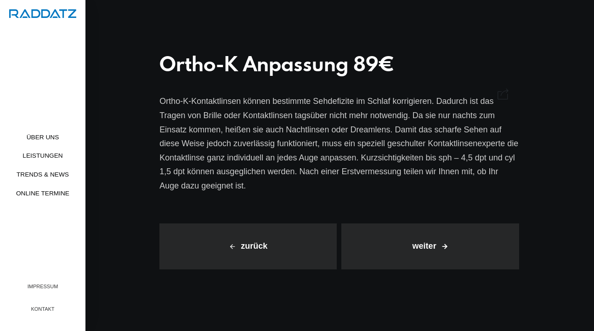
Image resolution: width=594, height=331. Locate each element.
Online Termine (42, 193)
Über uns (43, 137)
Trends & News (43, 174)
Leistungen (42, 155)
